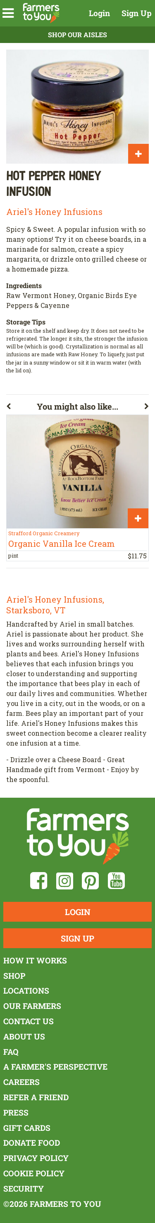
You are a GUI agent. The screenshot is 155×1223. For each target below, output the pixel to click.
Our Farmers (32, 1006)
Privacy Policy (36, 1158)
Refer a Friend (36, 1097)
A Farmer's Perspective (55, 1066)
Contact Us (28, 1021)
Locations (26, 990)
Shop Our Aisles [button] (77, 34)
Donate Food (31, 1142)
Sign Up (137, 13)
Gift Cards (26, 1128)
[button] (8, 13)
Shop (14, 975)
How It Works (35, 960)
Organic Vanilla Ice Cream (61, 543)
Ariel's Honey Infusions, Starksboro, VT (55, 604)
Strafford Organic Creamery (43, 533)
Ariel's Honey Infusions (54, 211)
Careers (21, 1082)
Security (23, 1188)
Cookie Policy (33, 1173)
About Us (24, 1036)
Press (16, 1112)
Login (99, 13)
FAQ (11, 1052)
